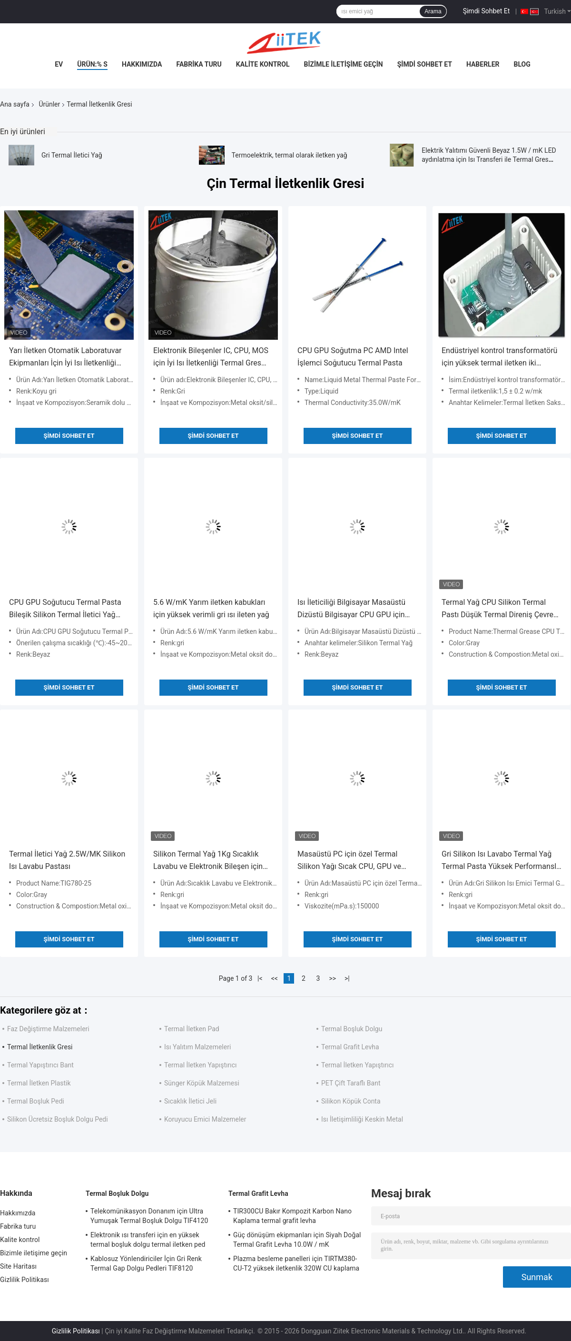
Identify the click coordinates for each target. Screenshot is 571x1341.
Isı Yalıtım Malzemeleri (197, 1047)
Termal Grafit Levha (350, 1047)
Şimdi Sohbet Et (486, 11)
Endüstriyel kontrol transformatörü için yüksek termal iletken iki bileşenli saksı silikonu (499, 357)
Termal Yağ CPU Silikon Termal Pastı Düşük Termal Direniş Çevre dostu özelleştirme (497, 609)
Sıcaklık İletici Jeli (190, 1101)
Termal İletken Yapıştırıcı (200, 1065)
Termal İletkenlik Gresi (40, 1047)
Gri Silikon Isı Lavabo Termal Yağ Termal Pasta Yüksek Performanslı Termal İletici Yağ (500, 861)
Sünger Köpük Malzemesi (201, 1083)
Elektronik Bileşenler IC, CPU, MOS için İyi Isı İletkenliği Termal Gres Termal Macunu (210, 357)
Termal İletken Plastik (39, 1083)
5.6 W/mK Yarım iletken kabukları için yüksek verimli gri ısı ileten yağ (211, 608)
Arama (432, 11)
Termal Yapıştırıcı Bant (40, 1065)
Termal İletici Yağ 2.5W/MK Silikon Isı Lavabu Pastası (67, 860)
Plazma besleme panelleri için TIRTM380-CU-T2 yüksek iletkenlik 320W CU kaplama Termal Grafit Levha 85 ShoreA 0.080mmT (296, 1265)
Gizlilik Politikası (24, 1279)
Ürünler (49, 104)
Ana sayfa (15, 104)
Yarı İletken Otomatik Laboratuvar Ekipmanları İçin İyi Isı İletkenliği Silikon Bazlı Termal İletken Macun (67, 357)
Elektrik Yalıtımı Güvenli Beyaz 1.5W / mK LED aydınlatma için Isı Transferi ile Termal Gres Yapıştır (489, 159)
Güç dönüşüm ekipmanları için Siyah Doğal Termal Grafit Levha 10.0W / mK (297, 1239)
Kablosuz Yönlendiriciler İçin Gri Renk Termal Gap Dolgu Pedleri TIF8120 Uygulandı (146, 1265)
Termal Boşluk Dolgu (351, 1029)
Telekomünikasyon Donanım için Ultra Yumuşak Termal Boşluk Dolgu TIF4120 (149, 1215)
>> (332, 978)
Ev (59, 64)
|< (260, 978)
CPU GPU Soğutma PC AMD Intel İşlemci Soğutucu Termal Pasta (352, 356)
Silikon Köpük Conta (351, 1101)
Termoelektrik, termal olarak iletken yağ (289, 155)
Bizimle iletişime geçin (343, 64)
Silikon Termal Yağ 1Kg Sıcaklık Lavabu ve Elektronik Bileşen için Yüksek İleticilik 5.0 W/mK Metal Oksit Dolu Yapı (208, 861)
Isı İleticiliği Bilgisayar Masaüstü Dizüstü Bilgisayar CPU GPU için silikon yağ (351, 609)
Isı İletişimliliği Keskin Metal (362, 1119)
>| (347, 978)
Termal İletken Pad (191, 1029)
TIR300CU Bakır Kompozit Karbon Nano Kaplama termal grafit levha (292, 1215)
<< (274, 978)
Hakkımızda (142, 64)
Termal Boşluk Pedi (35, 1101)
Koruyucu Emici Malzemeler (205, 1119)
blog (522, 64)
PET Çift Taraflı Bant (350, 1083)
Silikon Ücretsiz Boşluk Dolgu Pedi (57, 1119)
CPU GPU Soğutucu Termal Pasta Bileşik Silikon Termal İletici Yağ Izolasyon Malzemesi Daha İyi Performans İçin (65, 609)
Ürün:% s (92, 64)
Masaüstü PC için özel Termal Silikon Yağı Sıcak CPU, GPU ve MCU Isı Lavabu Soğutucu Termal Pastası (353, 861)
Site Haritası (18, 1266)
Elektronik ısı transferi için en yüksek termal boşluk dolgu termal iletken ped (148, 1239)
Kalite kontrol (263, 64)
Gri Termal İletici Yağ (71, 155)
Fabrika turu (198, 64)
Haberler (483, 64)
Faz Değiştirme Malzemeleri (48, 1029)
